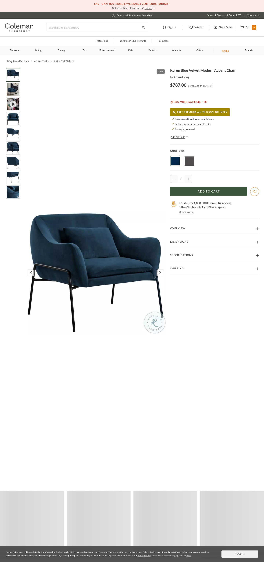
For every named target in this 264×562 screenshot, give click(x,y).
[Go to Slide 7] (13, 162)
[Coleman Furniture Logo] (19, 31)
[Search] (97, 27)
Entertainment (107, 50)
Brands (249, 50)
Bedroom (15, 50)
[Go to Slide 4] (13, 118)
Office (199, 50)
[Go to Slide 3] (13, 104)
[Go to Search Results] (143, 28)
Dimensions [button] (179, 242)
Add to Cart (209, 191)
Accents (176, 50)
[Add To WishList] (254, 191)
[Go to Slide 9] (13, 192)
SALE (225, 50)
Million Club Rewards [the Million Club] (133, 41)
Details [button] (148, 8)
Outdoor (153, 50)
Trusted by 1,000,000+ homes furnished (205, 203)
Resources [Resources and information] (163, 41)
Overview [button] (177, 228)
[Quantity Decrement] (174, 179)
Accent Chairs (41, 61)
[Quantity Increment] (188, 179)
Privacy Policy (144, 555)
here (188, 555)
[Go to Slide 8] (13, 177)
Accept (240, 554)
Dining (61, 50)
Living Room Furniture (17, 61)
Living (38, 50)
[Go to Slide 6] (13, 148)
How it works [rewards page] (186, 212)
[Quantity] (181, 179)
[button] (169, 27)
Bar (84, 50)
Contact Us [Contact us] (253, 15)
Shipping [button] (177, 268)
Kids (130, 50)
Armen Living (181, 77)
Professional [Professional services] (102, 41)
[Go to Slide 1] (13, 74)
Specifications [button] (181, 255)
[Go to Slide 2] (13, 89)
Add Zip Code (179, 136)
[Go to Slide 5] (13, 133)
